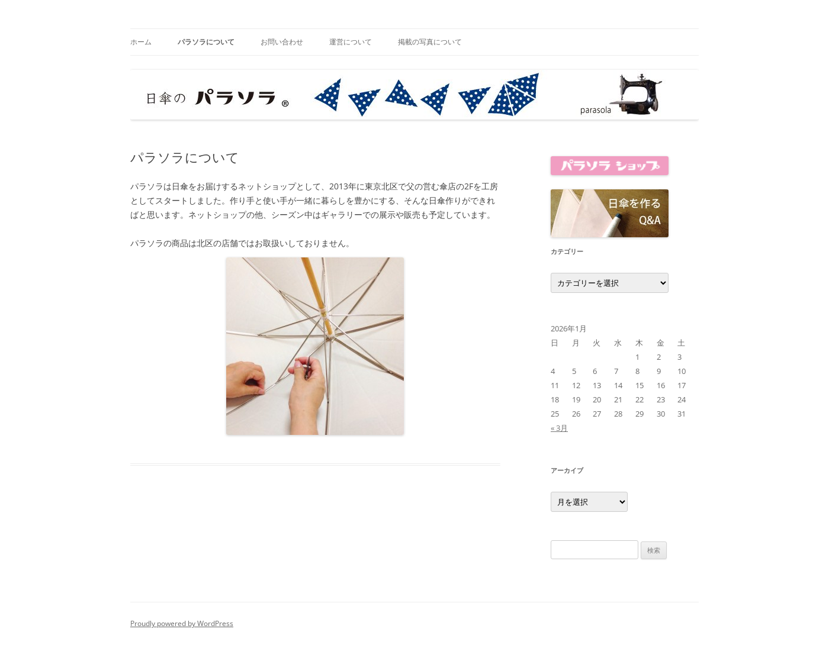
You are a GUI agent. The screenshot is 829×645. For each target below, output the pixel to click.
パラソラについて (206, 42)
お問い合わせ (282, 42)
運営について (350, 42)
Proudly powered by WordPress (181, 623)
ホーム (141, 42)
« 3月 (559, 428)
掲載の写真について (430, 42)
